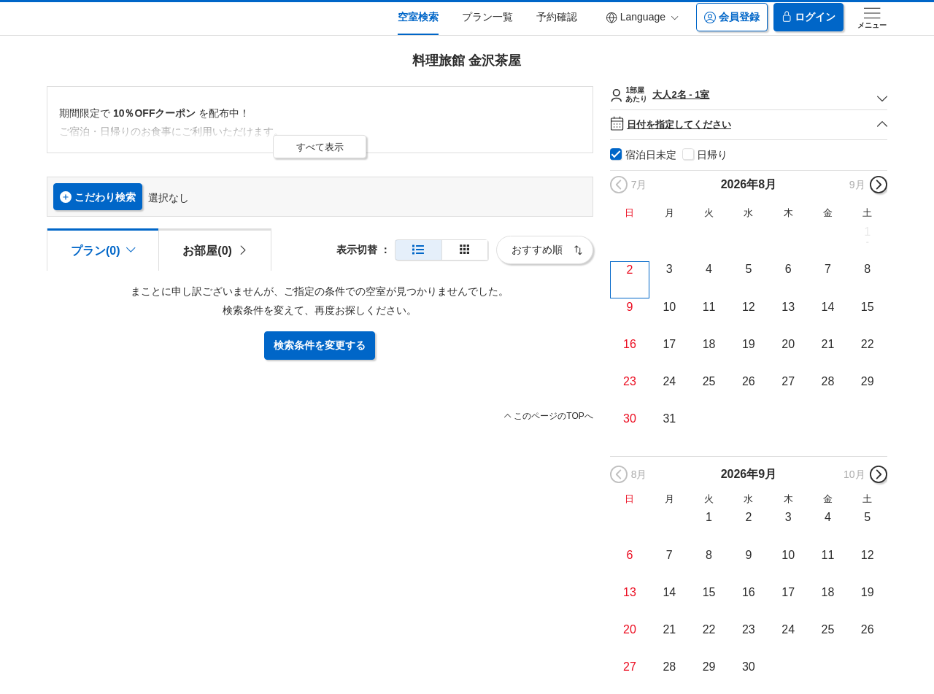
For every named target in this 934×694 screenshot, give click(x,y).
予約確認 (556, 17)
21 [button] (828, 344)
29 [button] (867, 381)
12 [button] (748, 307)
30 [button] (629, 418)
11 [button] (709, 307)
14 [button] (828, 307)
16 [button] (629, 344)
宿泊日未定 (650, 155)
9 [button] (630, 307)
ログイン (808, 17)
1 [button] (867, 231)
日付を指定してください (748, 124)
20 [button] (788, 344)
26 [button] (748, 381)
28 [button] (828, 381)
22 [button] (867, 344)
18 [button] (709, 344)
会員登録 (732, 17)
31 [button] (669, 418)
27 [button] (788, 381)
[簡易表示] (464, 250)
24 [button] (669, 381)
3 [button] (669, 269)
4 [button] (709, 269)
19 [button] (748, 344)
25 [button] (709, 381)
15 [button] (867, 307)
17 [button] (669, 344)
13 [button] (788, 307)
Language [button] (642, 17)
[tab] (214, 249)
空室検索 (418, 17)
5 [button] (748, 269)
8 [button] (867, 269)
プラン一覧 (487, 17)
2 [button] (630, 269)
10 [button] (669, 307)
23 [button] (629, 381)
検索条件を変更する (320, 345)
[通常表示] (418, 250)
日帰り (712, 155)
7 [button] (828, 269)
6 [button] (788, 269)
